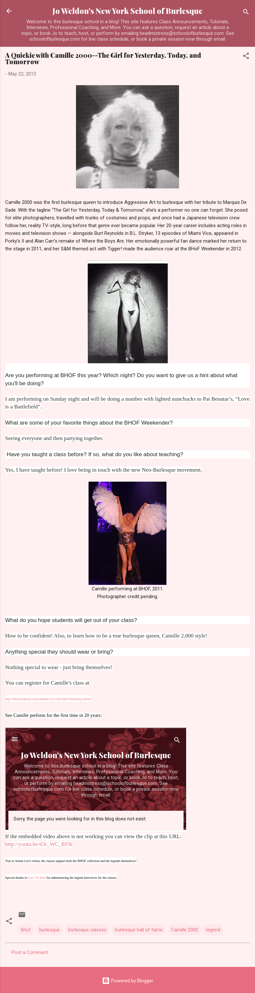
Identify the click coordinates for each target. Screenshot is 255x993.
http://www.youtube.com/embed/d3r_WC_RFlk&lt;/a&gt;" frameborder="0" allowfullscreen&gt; (96, 778)
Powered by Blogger (127, 981)
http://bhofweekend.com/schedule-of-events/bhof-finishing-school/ (48, 699)
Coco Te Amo (37, 877)
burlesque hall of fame (139, 930)
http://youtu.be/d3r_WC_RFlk (38, 844)
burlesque (49, 930)
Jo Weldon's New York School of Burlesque (127, 11)
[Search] (246, 13)
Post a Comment (30, 952)
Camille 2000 (184, 930)
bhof (26, 930)
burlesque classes (87, 930)
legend (213, 930)
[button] (246, 57)
